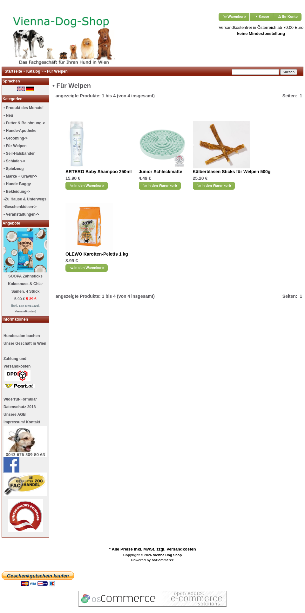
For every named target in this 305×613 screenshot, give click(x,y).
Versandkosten (181, 549)
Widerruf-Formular (20, 399)
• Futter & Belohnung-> (24, 123)
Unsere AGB (14, 414)
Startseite (13, 71)
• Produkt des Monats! (23, 108)
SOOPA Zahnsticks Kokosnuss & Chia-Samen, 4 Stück (25, 284)
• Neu (8, 115)
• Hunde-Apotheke (20, 130)
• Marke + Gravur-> (20, 176)
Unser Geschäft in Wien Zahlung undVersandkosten (24, 364)
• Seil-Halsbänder (19, 153)
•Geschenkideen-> (20, 207)
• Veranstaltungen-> (21, 214)
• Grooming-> (15, 138)
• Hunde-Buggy (17, 184)
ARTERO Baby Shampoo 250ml (98, 171)
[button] (234, 17)
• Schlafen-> (14, 161)
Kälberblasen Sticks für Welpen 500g (232, 171)
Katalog (33, 71)
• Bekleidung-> (16, 191)
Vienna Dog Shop (167, 555)
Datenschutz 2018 (19, 407)
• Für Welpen (56, 71)
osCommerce (163, 560)
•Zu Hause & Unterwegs (24, 199)
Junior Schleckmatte (160, 171)
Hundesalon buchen (21, 336)
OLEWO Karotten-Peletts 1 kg (96, 254)
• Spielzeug (13, 168)
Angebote (11, 223)
